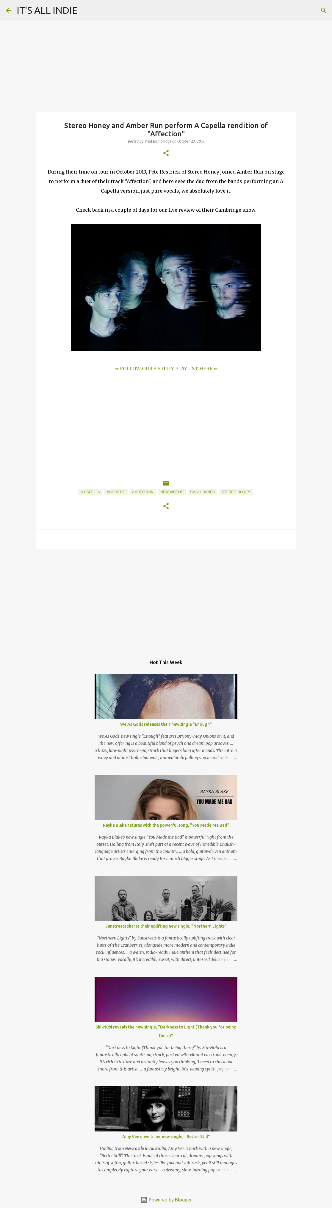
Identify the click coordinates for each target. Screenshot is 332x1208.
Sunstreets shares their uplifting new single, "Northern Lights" (166, 926)
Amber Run (143, 492)
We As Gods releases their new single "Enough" (166, 724)
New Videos (171, 492)
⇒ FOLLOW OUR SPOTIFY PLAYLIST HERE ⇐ (166, 369)
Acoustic (116, 492)
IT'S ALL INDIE (47, 10)
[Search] (323, 10)
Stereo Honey (236, 492)
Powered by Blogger (166, 1199)
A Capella (90, 492)
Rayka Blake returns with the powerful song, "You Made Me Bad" (166, 825)
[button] (166, 153)
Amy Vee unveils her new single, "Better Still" (166, 1136)
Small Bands (202, 492)
